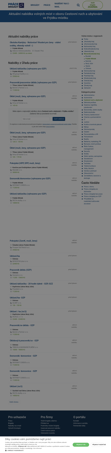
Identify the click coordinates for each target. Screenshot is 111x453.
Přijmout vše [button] (80, 444)
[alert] (55, 226)
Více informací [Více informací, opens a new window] (37, 448)
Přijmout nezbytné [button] (98, 444)
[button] (37, 450)
